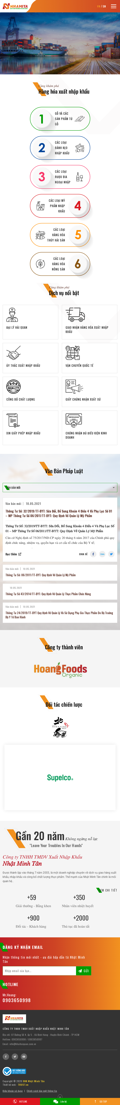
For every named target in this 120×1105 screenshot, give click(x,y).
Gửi (86, 971)
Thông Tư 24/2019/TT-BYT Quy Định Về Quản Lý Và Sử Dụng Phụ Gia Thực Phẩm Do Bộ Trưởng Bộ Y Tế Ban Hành (59, 615)
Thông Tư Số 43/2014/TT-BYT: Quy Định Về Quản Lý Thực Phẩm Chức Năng (48, 594)
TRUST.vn (23, 1084)
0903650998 (17, 1000)
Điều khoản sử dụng (13, 1091)
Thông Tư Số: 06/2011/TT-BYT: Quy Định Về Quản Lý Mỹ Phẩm (40, 575)
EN (104, 6)
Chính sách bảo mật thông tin (42, 1091)
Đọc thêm (11, 554)
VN (98, 6)
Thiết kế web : (10, 1084)
